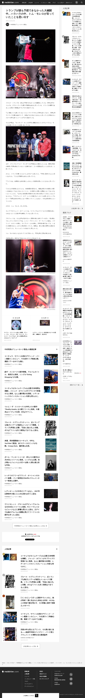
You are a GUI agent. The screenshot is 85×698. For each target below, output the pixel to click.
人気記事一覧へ (76, 208)
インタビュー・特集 (45, 2)
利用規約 (14, 694)
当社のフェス (69, 2)
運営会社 (41, 694)
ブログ (54, 2)
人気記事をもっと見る (29, 646)
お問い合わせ (34, 694)
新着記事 (24, 2)
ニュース (37, 2)
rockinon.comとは (6, 694)
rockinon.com (10, 3)
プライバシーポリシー (24, 694)
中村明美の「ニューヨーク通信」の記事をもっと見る (29, 526)
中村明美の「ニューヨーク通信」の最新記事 (20, 349)
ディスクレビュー (29, 686)
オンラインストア (44, 679)
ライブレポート (29, 684)
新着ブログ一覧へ (75, 385)
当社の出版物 (43, 676)
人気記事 (30, 2)
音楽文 (41, 671)
